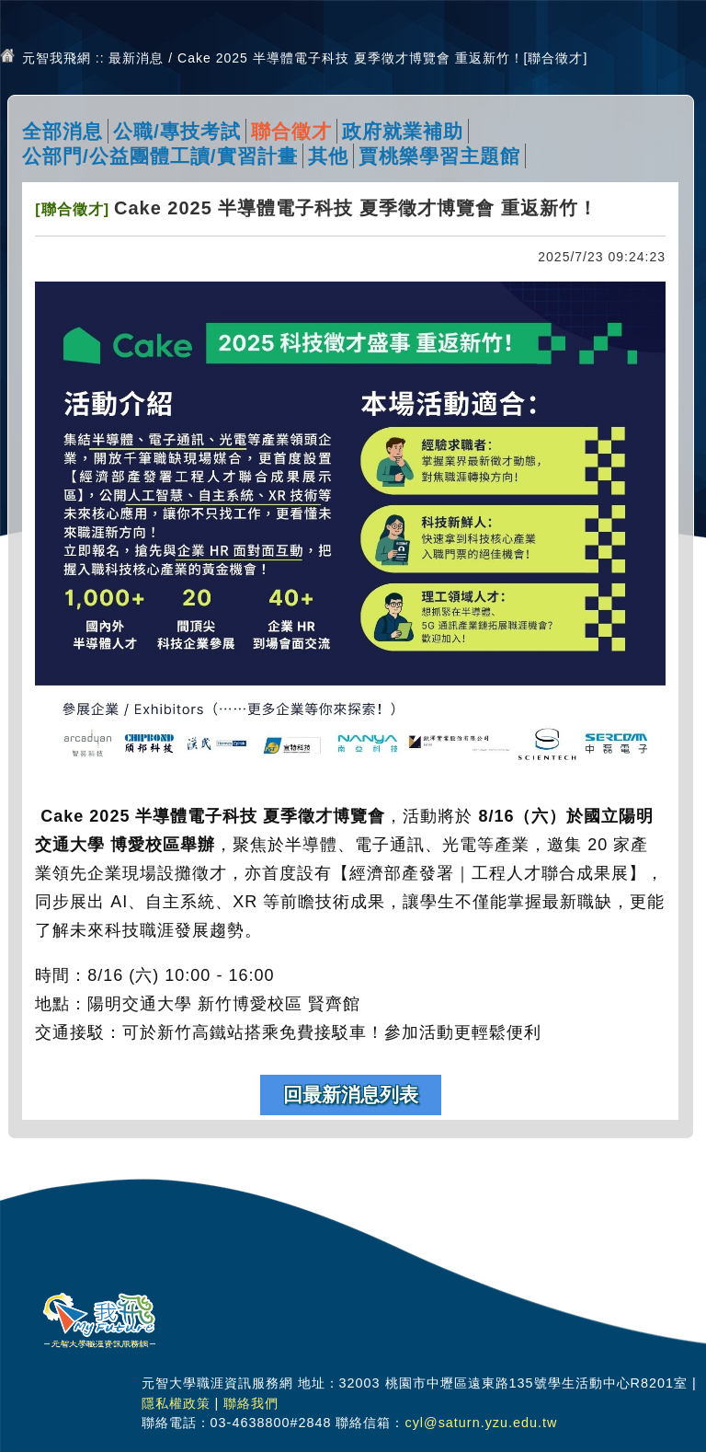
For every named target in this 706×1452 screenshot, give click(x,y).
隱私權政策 (176, 1403)
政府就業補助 (402, 131)
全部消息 (62, 131)
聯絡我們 (251, 1403)
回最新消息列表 (350, 1094)
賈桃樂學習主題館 (439, 156)
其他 (328, 156)
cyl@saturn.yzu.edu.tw (480, 1422)
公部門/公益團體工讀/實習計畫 (160, 156)
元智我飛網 (56, 58)
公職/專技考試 (177, 131)
